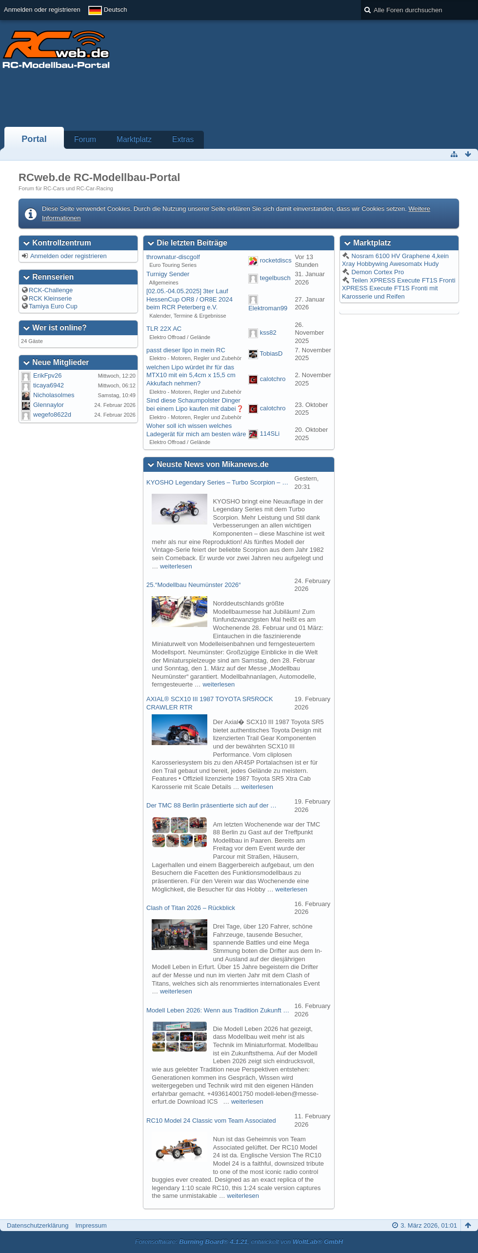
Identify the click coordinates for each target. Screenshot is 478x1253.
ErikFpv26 (47, 375)
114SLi (269, 434)
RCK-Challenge (51, 290)
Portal (34, 139)
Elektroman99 (267, 308)
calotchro (273, 379)
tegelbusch (275, 278)
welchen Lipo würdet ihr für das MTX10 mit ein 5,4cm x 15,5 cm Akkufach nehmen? (191, 375)
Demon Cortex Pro (377, 272)
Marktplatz (134, 139)
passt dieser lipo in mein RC (185, 350)
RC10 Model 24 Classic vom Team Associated (211, 1120)
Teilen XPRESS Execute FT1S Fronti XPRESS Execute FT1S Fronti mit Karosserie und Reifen (399, 288)
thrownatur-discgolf (173, 257)
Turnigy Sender (167, 274)
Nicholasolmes (54, 395)
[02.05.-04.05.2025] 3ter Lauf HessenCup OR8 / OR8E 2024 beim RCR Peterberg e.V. (189, 299)
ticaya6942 (48, 385)
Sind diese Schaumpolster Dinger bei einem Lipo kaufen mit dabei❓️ (195, 404)
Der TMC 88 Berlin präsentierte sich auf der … (211, 805)
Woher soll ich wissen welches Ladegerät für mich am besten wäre (196, 430)
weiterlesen (176, 566)
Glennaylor (48, 404)
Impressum (90, 1225)
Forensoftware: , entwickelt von (239, 1241)
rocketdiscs (276, 260)
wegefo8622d (52, 414)
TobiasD (271, 354)
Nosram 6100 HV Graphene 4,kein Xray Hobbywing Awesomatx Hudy (395, 260)
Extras (183, 139)
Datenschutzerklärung (37, 1225)
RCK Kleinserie (50, 298)
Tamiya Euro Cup (53, 306)
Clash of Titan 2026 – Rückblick (190, 907)
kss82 (268, 332)
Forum (85, 139)
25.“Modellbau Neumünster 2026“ (193, 584)
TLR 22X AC (163, 328)
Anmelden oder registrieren (42, 9)
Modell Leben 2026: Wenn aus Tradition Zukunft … (217, 1010)
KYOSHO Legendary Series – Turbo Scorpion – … (217, 482)
